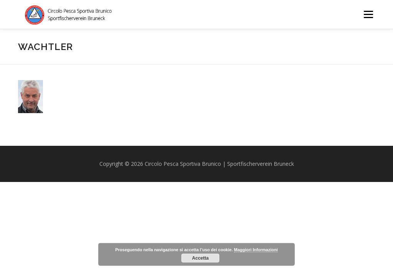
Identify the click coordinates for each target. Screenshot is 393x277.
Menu (368, 14)
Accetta (200, 258)
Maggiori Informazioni (256, 249)
